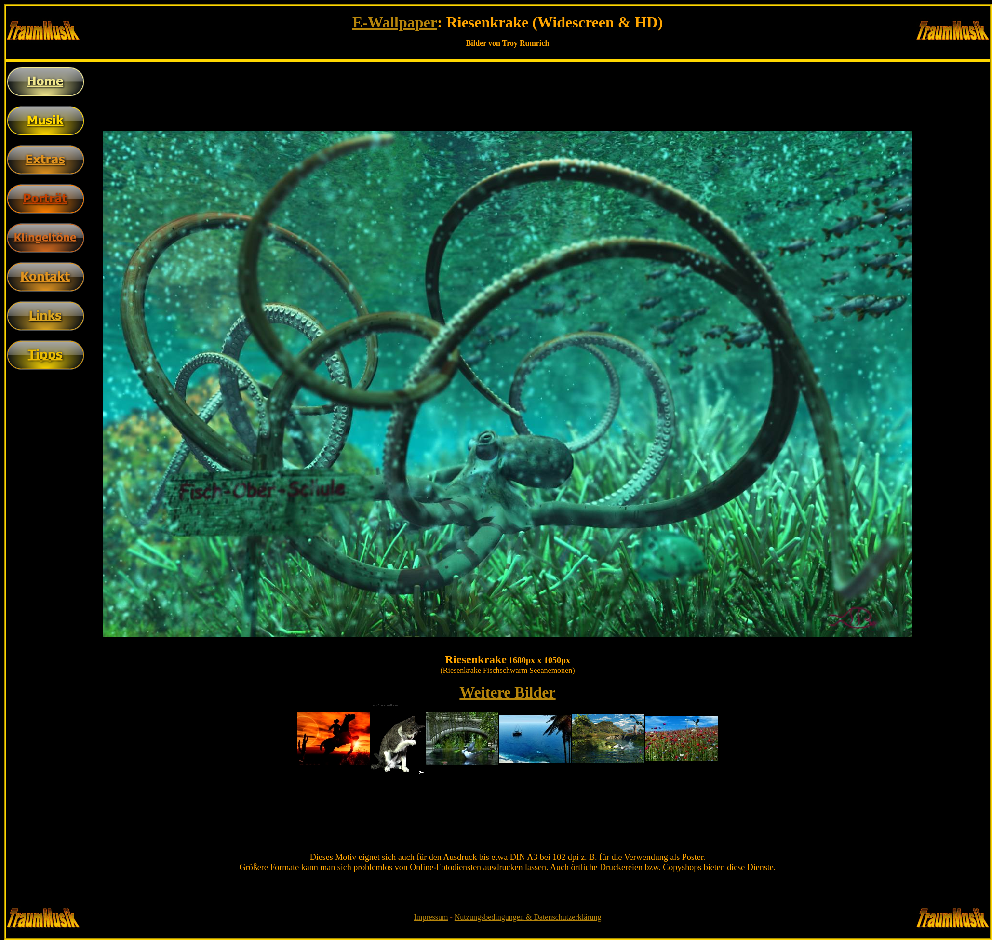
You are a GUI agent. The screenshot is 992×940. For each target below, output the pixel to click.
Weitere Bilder (507, 692)
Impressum (431, 917)
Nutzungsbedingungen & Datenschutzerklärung (528, 917)
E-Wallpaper (394, 22)
